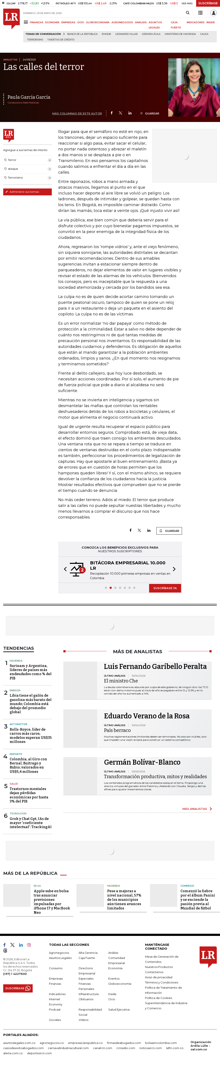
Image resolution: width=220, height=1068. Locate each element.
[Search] (188, 13)
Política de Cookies (158, 998)
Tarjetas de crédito (60, 39)
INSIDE (210, 22)
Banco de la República (82, 34)
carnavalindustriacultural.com (68, 1048)
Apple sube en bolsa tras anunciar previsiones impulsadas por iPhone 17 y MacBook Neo (52, 902)
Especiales (86, 978)
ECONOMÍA (52, 22)
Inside (112, 994)
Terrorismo (35, 39)
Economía (115, 968)
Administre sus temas (22, 191)
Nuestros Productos (159, 967)
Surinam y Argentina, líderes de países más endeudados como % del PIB (31, 672)
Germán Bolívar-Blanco (142, 762)
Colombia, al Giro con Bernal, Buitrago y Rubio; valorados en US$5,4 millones (28, 765)
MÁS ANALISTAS (194, 808)
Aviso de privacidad (158, 977)
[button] (64, 570)
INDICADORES (196, 22)
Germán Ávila (151, 34)
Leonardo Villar (126, 34)
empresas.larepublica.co (85, 1043)
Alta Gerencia (88, 952)
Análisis (113, 952)
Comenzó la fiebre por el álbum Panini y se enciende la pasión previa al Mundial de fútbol (197, 899)
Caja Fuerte (87, 958)
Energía (15, 690)
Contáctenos (154, 972)
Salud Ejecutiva (119, 1009)
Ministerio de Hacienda (180, 34)
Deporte (16, 754)
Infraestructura (89, 994)
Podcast (55, 1009)
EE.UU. (37, 885)
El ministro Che (121, 681)
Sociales (55, 1020)
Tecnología (18, 813)
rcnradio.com (125, 1048)
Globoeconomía (119, 983)
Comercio (187, 885)
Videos (83, 1020)
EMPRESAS (68, 22)
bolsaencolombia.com (161, 1043)
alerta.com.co (13, 1053)
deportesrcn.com (39, 1053)
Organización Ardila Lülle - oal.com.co (201, 1045)
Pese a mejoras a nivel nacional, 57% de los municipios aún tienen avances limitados (124, 899)
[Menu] (26, 22)
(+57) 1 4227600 (15, 973)
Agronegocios (59, 952)
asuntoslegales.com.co (19, 1043)
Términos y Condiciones (161, 982)
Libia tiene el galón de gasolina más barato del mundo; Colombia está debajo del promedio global (31, 703)
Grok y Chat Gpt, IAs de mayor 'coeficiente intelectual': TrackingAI (31, 823)
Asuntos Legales (60, 958)
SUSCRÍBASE (208, 3)
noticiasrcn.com (150, 1048)
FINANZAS (36, 22)
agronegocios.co (52, 1043)
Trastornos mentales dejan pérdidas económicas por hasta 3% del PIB (29, 795)
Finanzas (55, 983)
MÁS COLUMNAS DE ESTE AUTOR (77, 113)
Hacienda (16, 660)
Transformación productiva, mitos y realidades (155, 776)
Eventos (113, 978)
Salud (14, 783)
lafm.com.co (174, 1048)
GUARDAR (149, 113)
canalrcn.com (102, 1048)
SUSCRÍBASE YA (165, 588)
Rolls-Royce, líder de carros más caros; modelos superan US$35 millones (31, 735)
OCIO (80, 22)
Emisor (106, 34)
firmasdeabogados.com (124, 1043)
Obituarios (86, 999)
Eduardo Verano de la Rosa (147, 716)
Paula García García (29, 97)
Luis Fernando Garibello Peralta (155, 666)
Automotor (18, 724)
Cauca (204, 34)
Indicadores (57, 994)
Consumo (56, 968)
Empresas (56, 978)
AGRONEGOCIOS (122, 22)
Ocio (111, 999)
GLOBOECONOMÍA (98, 22)
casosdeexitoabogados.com (23, 1048)
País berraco (117, 730)
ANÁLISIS (141, 22)
